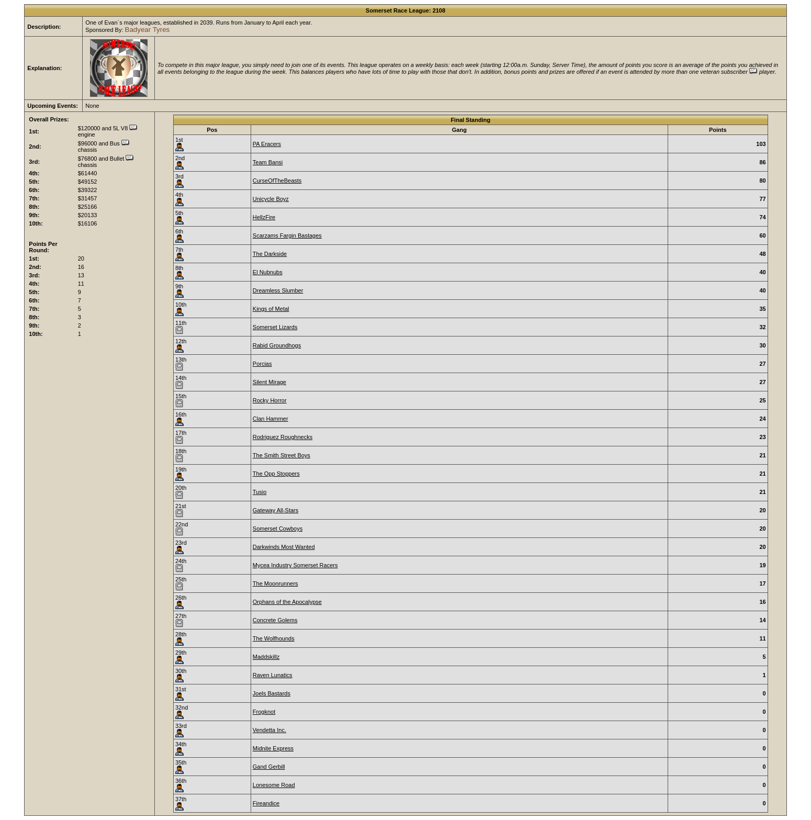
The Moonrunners (275, 583)
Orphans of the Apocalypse (287, 602)
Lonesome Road (274, 785)
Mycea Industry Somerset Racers (295, 565)
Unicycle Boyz (271, 199)
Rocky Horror (270, 400)
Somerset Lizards (275, 327)
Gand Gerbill (269, 766)
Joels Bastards (271, 693)
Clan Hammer (270, 418)
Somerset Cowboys (277, 528)
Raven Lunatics (272, 675)
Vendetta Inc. (269, 730)
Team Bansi (268, 162)
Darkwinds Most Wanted (284, 547)
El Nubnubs (268, 272)
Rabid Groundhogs (277, 345)
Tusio (260, 492)
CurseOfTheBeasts (277, 180)
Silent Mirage (269, 382)
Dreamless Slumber (278, 290)
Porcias (262, 364)
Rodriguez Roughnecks (282, 437)
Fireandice (266, 803)
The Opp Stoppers (276, 473)
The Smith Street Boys (281, 455)
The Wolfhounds (274, 638)
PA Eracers (267, 144)
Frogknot (264, 712)
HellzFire (264, 217)
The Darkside (270, 254)
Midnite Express (273, 748)
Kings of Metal (271, 309)
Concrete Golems (275, 620)
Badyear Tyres (147, 29)
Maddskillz (266, 657)
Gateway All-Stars (275, 510)
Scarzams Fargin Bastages (287, 235)
